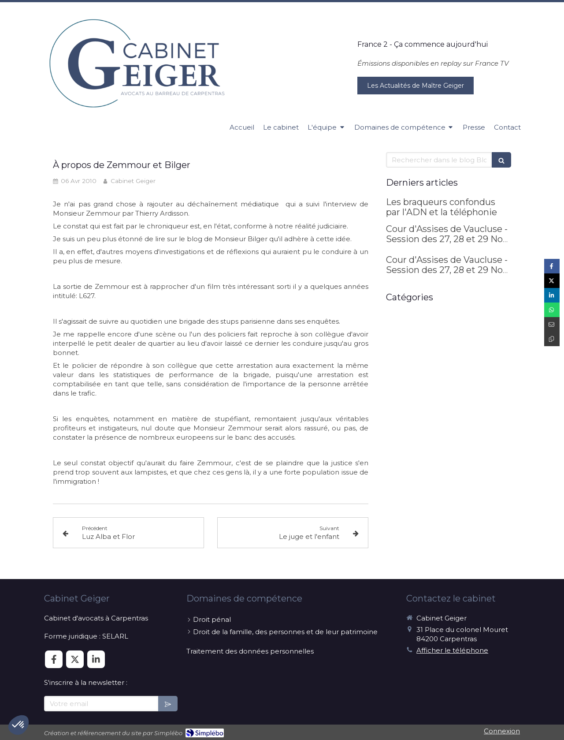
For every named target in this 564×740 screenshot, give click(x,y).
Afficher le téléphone (452, 650)
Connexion (502, 731)
